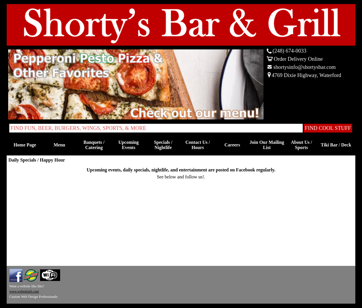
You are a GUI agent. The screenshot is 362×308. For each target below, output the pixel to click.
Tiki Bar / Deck (336, 144)
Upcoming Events (128, 145)
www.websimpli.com (24, 291)
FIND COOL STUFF (328, 128)
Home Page (25, 144)
